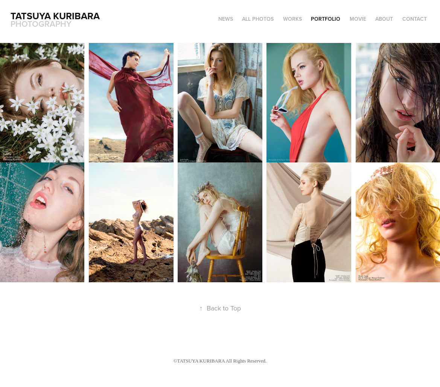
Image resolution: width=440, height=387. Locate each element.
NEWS (225, 19)
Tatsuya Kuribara (56, 16)
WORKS (292, 19)
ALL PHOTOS (258, 19)
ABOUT (384, 19)
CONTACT (414, 19)
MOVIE (358, 19)
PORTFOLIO (325, 19)
